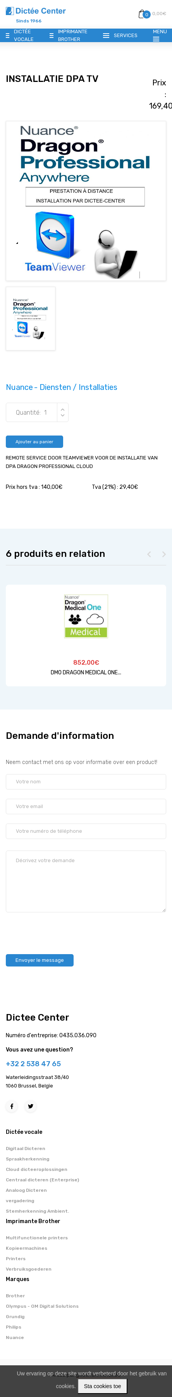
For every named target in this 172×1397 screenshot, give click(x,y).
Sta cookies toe (102, 1386)
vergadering (20, 1200)
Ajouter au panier (34, 441)
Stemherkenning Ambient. (37, 1211)
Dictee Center (37, 1017)
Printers (16, 1258)
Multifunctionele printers (37, 1237)
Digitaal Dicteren (25, 1148)
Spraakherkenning (27, 1159)
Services (126, 35)
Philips (13, 1327)
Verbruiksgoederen (29, 1269)
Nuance (15, 1337)
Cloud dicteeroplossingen (36, 1169)
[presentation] (65, 930)
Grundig (15, 1316)
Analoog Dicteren (26, 1190)
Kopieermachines (26, 1248)
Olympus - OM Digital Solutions (42, 1306)
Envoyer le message (39, 960)
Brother (15, 1295)
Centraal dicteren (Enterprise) (42, 1180)
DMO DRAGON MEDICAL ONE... (86, 672)
